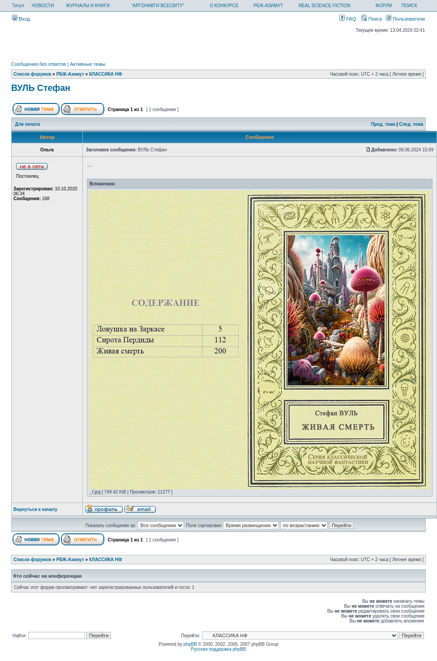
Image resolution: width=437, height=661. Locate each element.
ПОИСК (409, 5)
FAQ (347, 18)
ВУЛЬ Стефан (40, 88)
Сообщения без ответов (38, 64)
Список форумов (32, 74)
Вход (21, 18)
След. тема (411, 124)
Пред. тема (383, 124)
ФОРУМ (384, 5)
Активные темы (87, 64)
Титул (18, 5)
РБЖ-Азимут (70, 74)
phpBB (190, 644)
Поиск (371, 18)
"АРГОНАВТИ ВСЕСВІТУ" (157, 5)
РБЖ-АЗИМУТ (268, 5)
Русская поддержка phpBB (218, 649)
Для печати (27, 124)
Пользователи (405, 18)
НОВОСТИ (43, 5)
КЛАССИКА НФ (105, 74)
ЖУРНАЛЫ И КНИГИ (88, 5)
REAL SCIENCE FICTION (325, 5)
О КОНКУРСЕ (224, 5)
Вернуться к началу (35, 509)
